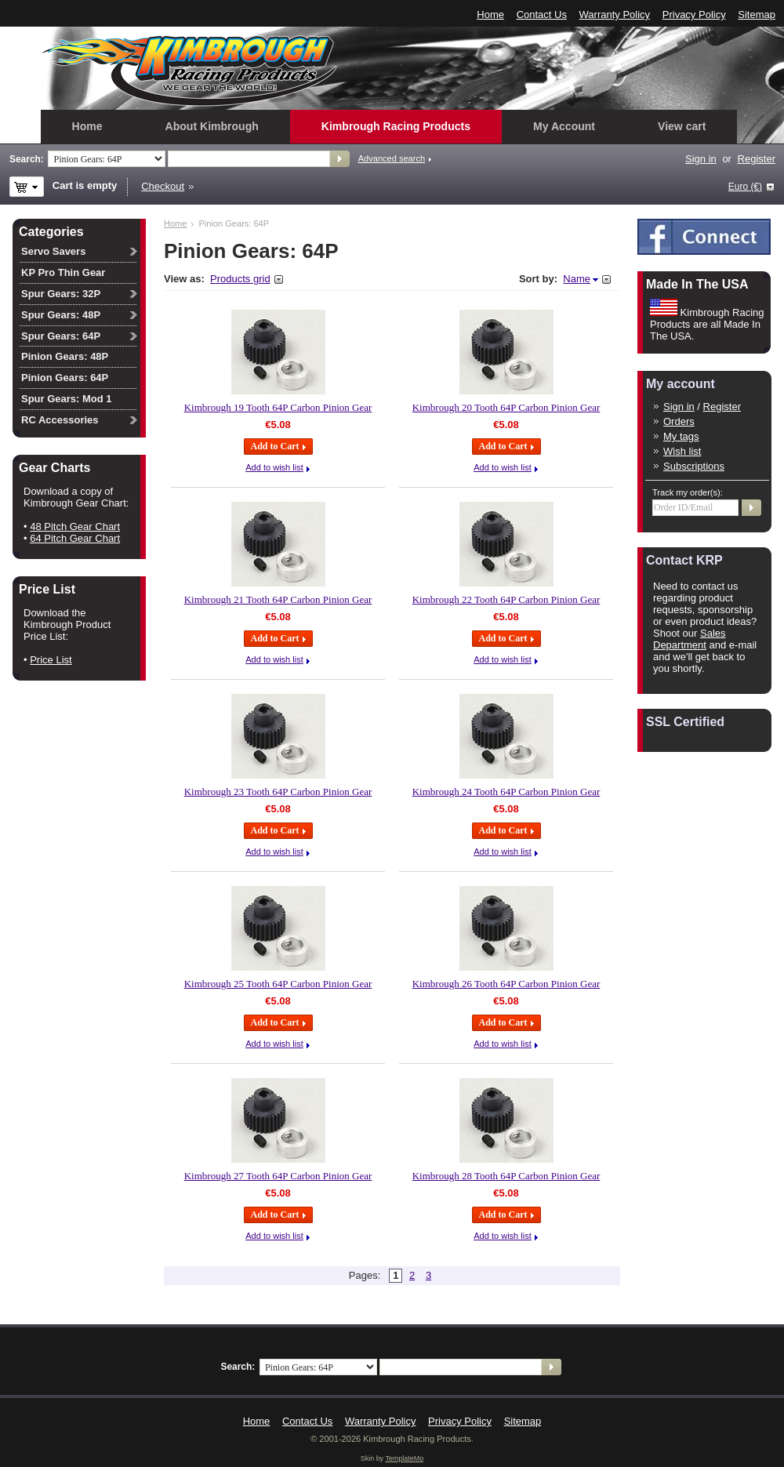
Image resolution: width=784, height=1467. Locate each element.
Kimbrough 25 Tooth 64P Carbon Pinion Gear (278, 983)
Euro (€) (745, 186)
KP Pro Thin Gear (63, 272)
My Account (564, 126)
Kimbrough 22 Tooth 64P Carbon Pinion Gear (506, 599)
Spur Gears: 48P (60, 315)
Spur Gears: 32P (60, 294)
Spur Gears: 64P (60, 336)
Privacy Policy (694, 14)
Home (490, 14)
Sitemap (756, 14)
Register (756, 159)
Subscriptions (693, 466)
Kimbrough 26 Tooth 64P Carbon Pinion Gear (506, 983)
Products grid (240, 279)
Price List (50, 660)
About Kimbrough (212, 126)
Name (576, 279)
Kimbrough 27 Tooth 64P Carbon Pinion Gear (278, 1176)
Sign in (701, 159)
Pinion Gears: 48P (64, 356)
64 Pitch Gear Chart (75, 538)
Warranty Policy (615, 14)
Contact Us (542, 14)
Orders (679, 421)
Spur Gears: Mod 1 (66, 399)
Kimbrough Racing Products (395, 126)
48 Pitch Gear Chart (75, 526)
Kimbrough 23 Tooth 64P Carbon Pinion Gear (278, 791)
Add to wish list (274, 467)
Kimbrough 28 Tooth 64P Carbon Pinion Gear (506, 1176)
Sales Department (689, 639)
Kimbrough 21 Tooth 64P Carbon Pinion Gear (278, 599)
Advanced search (391, 158)
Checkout (162, 186)
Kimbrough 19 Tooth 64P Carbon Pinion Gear (278, 407)
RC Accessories (60, 420)
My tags (681, 436)
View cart (682, 126)
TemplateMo (404, 1458)
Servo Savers (53, 251)
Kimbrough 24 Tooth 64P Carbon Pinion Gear (506, 791)
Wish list (682, 451)
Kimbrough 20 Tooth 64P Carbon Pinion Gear (506, 407)
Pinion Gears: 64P (64, 377)
